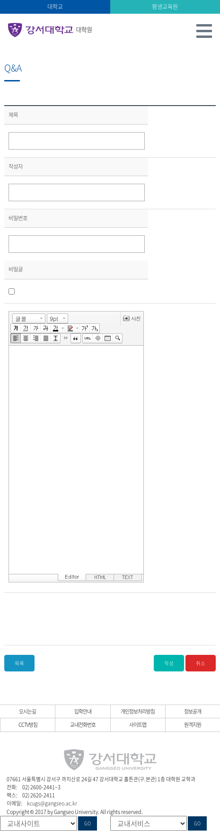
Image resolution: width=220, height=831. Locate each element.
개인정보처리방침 (138, 711)
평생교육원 (165, 6)
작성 (169, 663)
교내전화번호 (83, 724)
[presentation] (80, 618)
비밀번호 (18, 218)
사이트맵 (137, 724)
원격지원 (192, 724)
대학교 (55, 6)
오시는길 (27, 711)
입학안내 (82, 711)
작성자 (16, 166)
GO (87, 823)
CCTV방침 (27, 724)
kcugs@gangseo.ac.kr (52, 803)
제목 (13, 115)
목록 (19, 663)
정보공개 (192, 711)
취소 (200, 663)
